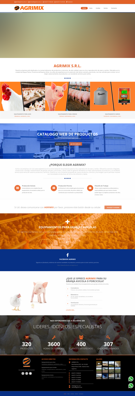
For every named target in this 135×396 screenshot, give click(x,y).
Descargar (75, 144)
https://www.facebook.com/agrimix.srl (67, 265)
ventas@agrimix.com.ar (35, 2)
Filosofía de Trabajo (101, 186)
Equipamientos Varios (47, 375)
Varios (106, 8)
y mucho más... (70, 310)
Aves (90, 8)
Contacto (114, 8)
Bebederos (74, 295)
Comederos (75, 288)
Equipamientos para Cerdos (49, 367)
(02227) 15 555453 (76, 382)
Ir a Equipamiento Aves (67, 238)
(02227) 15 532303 (76, 377)
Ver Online (61, 144)
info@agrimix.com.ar (20, 2)
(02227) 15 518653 (76, 379)
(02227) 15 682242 (48, 2)
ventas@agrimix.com (77, 387)
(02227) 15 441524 (60, 2)
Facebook (69, 2)
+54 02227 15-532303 (113, 205)
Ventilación (75, 303)
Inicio (84, 8)
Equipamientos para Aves (48, 362)
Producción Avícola (28, 186)
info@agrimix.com (76, 386)
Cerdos (98, 8)
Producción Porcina (65, 186)
